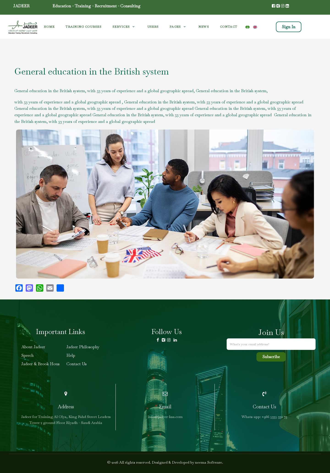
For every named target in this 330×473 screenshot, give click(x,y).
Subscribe (271, 356)
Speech (27, 355)
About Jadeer (33, 346)
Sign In (288, 26)
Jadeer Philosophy (82, 346)
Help (70, 355)
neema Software (208, 462)
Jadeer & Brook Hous (40, 363)
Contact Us (76, 363)
